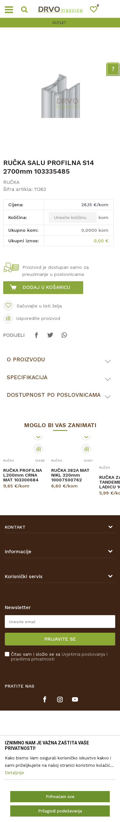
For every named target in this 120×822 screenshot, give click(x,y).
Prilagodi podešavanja (60, 811)
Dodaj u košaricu (46, 287)
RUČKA (11, 182)
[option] (60, 23)
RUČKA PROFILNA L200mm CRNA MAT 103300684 (22, 475)
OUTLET (59, 23)
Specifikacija (27, 377)
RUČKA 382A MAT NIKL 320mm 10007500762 (70, 475)
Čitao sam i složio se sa (59, 656)
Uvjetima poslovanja (83, 654)
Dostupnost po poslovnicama (53, 395)
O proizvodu (26, 359)
